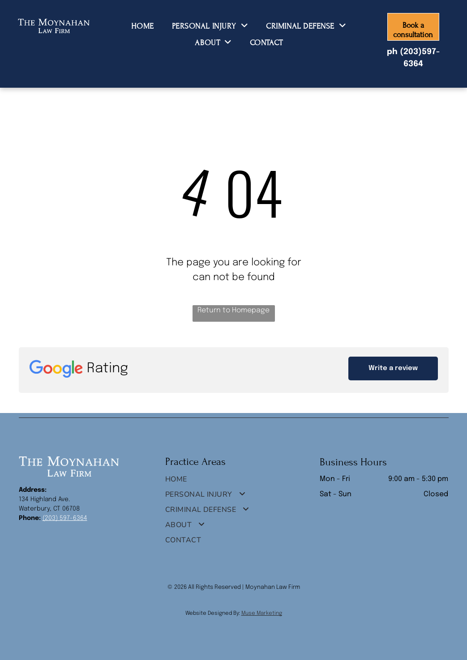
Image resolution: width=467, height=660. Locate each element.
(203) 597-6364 (65, 518)
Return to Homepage (233, 310)
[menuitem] (142, 25)
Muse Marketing (261, 613)
